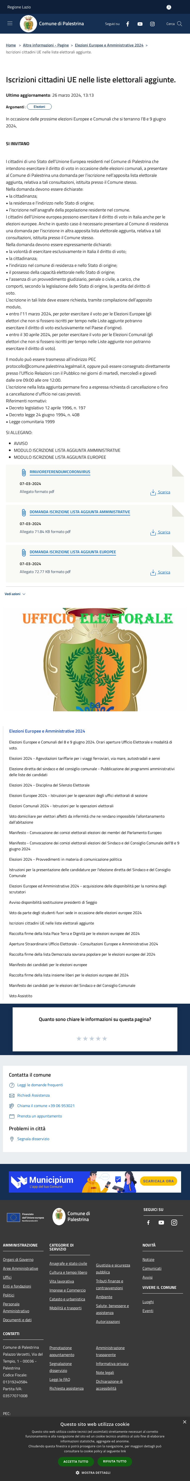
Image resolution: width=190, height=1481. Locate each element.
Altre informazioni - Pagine (46, 45)
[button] (95, 1472)
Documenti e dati (17, 1320)
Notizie (148, 1259)
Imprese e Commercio (67, 1290)
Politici (8, 1295)
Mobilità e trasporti (65, 1308)
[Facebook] (126, 23)
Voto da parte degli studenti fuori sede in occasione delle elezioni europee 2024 (75, 913)
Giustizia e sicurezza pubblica (113, 1268)
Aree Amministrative (20, 1268)
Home (11, 45)
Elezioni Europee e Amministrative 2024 (109, 45)
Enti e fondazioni (17, 1286)
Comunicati (152, 1268)
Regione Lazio (19, 7)
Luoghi (148, 1302)
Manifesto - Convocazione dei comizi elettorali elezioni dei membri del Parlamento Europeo (85, 832)
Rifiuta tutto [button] (115, 1461)
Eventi (147, 1311)
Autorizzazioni (108, 1321)
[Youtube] (138, 23)
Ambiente (104, 1297)
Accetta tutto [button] (76, 1461)
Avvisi (147, 1277)
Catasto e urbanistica (67, 1299)
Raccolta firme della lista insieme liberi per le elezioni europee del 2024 (69, 975)
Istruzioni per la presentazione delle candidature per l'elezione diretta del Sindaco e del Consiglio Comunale (89, 873)
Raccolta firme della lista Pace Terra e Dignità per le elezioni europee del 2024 (74, 933)
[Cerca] (180, 24)
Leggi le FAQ (59, 1379)
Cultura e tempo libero (68, 1272)
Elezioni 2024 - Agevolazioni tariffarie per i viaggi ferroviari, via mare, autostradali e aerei (84, 758)
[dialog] (95, 1449)
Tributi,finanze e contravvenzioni (109, 1284)
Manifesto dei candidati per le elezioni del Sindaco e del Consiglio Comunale (72, 985)
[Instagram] (150, 23)
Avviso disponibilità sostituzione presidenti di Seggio (53, 902)
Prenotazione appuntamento (61, 1351)
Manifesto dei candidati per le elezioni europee (48, 965)
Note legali (105, 1372)
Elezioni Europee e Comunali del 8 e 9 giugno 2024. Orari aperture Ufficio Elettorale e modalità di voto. (90, 745)
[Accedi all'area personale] (169, 7)
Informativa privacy (112, 1363)
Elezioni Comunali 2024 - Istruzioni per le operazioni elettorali (61, 806)
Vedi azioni (16, 594)
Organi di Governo (18, 1259)
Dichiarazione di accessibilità (109, 1384)
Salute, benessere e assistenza (112, 1309)
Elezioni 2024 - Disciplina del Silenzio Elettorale (49, 785)
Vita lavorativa (61, 1281)
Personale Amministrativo (16, 1307)
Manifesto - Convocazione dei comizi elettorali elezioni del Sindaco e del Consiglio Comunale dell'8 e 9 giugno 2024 (94, 846)
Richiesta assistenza (66, 1388)
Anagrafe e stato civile (68, 1263)
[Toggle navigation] (10, 23)
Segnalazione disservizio (60, 1367)
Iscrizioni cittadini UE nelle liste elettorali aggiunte (51, 923)
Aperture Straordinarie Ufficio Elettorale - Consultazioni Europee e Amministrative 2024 (83, 944)
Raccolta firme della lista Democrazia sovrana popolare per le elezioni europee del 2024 (82, 954)
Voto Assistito (20, 996)
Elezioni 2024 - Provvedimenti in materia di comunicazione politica (65, 859)
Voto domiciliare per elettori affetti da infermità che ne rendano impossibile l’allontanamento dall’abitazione (87, 819)
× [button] (184, 1422)
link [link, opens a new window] (123, 1451)
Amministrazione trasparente (110, 1351)
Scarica (159, 492)
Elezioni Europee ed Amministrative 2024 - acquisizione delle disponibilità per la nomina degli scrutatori (87, 889)
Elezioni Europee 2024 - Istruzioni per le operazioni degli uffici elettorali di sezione (78, 795)
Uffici (7, 1277)
